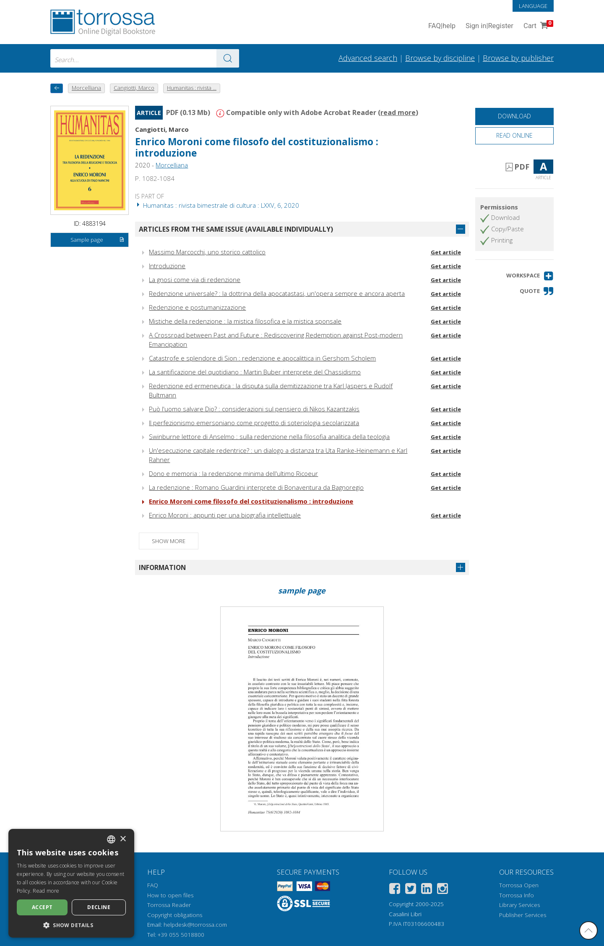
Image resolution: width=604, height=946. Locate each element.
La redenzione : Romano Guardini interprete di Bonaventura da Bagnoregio (256, 487)
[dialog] (71, 883)
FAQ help (442, 26)
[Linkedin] (426, 890)
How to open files (170, 895)
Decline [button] (98, 907)
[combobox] (144, 58)
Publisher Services (522, 915)
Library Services (519, 905)
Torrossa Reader (169, 905)
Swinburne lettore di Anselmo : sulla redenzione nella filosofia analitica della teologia (269, 436)
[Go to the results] (227, 58)
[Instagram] (442, 890)
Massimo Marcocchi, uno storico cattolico (207, 252)
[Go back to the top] (588, 930)
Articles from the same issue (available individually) (236, 229)
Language (533, 6)
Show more (168, 541)
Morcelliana (172, 165)
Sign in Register (489, 26)
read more (398, 112)
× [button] (123, 839)
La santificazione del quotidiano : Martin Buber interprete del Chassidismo (255, 372)
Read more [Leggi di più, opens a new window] (46, 890)
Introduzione (167, 265)
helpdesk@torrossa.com (195, 924)
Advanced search (367, 58)
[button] (530, 276)
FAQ (152, 885)
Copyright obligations (174, 915)
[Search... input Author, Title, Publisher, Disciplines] (144, 58)
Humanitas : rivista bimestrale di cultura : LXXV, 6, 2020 (217, 205)
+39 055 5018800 (181, 934)
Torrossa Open (519, 885)
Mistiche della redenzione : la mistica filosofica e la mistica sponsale (245, 321)
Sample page (97, 240)
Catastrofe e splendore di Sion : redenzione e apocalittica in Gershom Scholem (262, 358)
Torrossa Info (516, 895)
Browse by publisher (518, 58)
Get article (446, 252)
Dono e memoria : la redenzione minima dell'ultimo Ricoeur (233, 473)
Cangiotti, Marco (162, 129)
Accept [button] (42, 907)
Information (162, 567)
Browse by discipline (440, 58)
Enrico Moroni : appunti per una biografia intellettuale (225, 515)
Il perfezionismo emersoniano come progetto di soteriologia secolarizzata (254, 422)
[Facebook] (395, 890)
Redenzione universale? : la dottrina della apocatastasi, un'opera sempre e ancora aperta (277, 293)
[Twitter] (411, 890)
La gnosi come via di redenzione (194, 279)
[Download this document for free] (514, 116)
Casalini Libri (405, 914)
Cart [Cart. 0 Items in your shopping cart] (537, 26)
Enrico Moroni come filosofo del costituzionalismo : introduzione (256, 147)
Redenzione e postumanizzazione (197, 307)
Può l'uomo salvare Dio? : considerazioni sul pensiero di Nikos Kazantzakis (254, 409)
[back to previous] (56, 88)
